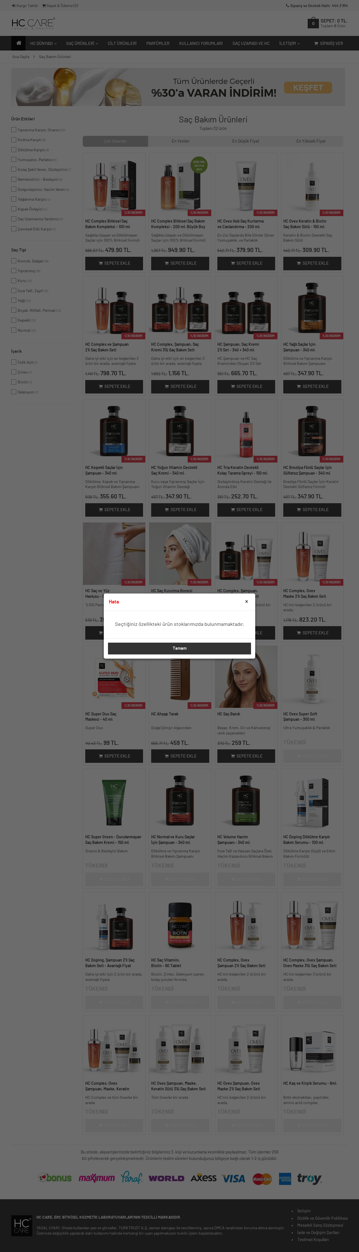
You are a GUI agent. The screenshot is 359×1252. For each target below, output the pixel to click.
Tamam (180, 648)
